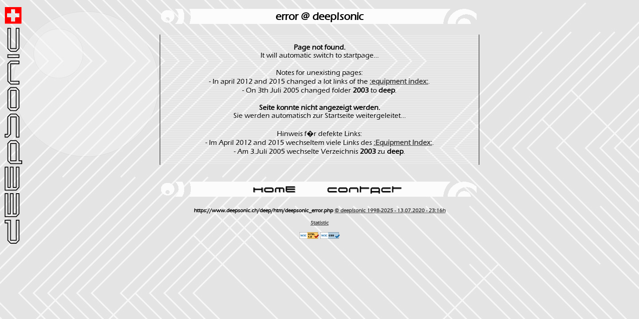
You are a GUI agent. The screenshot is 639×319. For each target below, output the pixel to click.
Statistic (320, 223)
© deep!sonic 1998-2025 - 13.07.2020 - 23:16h (390, 210)
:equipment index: (399, 82)
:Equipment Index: (403, 143)
